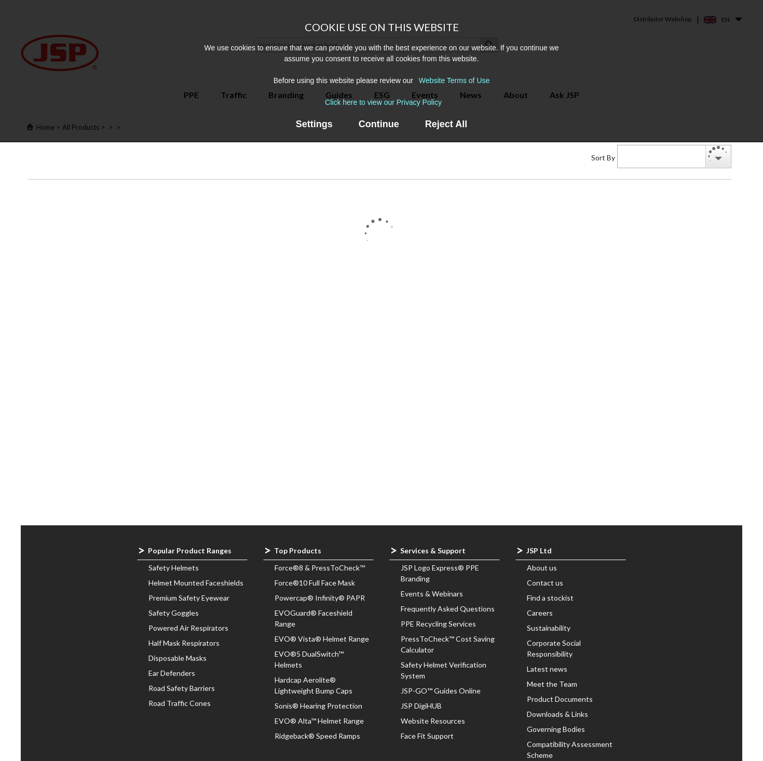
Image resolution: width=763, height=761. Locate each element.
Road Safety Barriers (181, 688)
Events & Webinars (432, 593)
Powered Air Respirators (188, 627)
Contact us (545, 582)
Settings (314, 124)
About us (542, 567)
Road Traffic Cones (179, 703)
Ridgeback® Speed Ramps (317, 735)
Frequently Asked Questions (448, 608)
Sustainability (548, 627)
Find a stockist (550, 597)
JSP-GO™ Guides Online (441, 690)
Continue (379, 124)
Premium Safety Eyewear (188, 597)
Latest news (547, 668)
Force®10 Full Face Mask (315, 582)
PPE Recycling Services (438, 623)
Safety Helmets (173, 567)
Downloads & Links (557, 714)
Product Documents (560, 699)
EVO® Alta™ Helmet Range (319, 720)
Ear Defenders (171, 673)
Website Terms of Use (454, 80)
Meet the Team (552, 684)
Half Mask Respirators (184, 642)
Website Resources (433, 720)
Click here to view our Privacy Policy (383, 102)
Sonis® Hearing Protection (318, 705)
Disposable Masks (177, 658)
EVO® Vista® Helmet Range (322, 638)
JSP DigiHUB (421, 705)
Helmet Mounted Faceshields (195, 582)
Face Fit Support (427, 735)
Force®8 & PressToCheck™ (320, 567)
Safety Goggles (173, 612)
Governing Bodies (556, 729)
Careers (540, 612)
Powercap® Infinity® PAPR (320, 597)
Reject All (446, 124)
